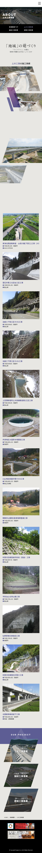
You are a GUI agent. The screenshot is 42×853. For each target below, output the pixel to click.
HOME (6, 817)
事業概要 (12, 817)
